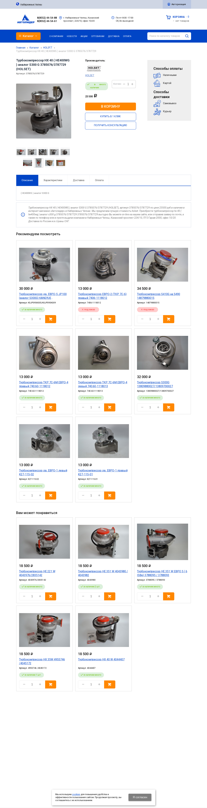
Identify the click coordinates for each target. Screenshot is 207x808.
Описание (27, 180)
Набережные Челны (31, 4)
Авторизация (178, 4)
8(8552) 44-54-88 (47, 17)
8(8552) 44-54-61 (47, 21)
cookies (76, 794)
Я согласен (140, 797)
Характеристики (53, 180)
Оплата (99, 180)
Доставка (78, 180)
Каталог (34, 47)
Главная (20, 47)
